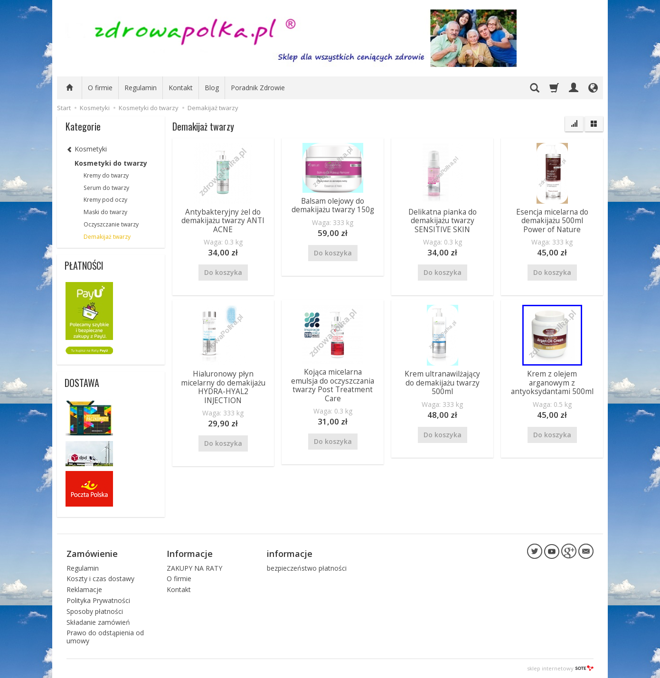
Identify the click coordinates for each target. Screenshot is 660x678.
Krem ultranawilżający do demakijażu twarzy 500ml (442, 382)
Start (64, 108)
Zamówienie (92, 553)
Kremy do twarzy (106, 175)
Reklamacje (84, 589)
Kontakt (181, 87)
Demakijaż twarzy (107, 237)
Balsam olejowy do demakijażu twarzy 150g (333, 205)
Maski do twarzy (105, 212)
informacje (289, 553)
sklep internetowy (560, 668)
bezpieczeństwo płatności (307, 567)
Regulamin (140, 87)
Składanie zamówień (98, 621)
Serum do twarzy (106, 188)
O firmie (100, 87)
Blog (212, 87)
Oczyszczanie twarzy (111, 224)
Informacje (190, 553)
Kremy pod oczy (105, 200)
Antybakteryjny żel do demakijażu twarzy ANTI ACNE (222, 221)
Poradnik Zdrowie (258, 87)
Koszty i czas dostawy (100, 578)
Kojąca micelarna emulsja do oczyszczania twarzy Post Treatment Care (332, 385)
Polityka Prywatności (98, 600)
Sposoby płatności (94, 611)
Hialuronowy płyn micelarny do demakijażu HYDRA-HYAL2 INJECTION (223, 387)
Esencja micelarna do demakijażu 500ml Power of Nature (552, 221)
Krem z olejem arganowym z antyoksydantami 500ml (552, 382)
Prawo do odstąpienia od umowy (105, 636)
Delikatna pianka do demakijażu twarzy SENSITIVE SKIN (442, 221)
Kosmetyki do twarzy (111, 163)
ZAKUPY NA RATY (194, 567)
